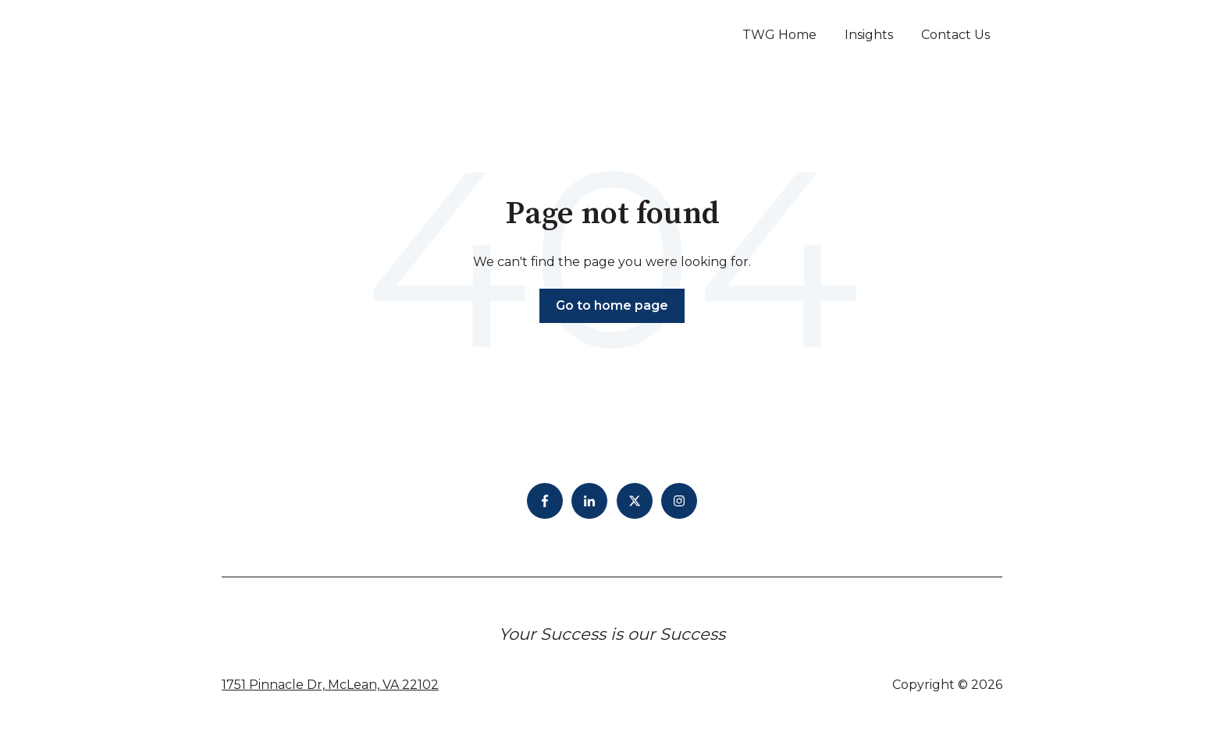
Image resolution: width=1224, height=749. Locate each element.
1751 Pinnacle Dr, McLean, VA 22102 (330, 684)
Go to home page (612, 305)
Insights (869, 34)
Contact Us (955, 34)
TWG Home (779, 34)
